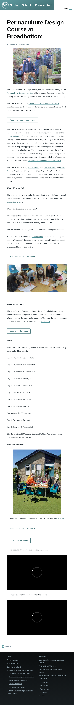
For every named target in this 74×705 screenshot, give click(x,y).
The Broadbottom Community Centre (44, 103)
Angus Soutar (33, 167)
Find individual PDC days (47, 666)
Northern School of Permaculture (31, 5)
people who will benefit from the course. (44, 160)
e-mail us (60, 519)
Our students (44, 685)
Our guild (43, 678)
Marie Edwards (50, 167)
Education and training (14, 667)
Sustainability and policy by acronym (21, 677)
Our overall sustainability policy (19, 673)
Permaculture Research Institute (20, 93)
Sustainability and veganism (18, 680)
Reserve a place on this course (22, 120)
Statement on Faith (15, 684)
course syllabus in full (16, 136)
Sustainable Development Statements (20, 670)
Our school (44, 682)
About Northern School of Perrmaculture (52, 675)
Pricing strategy (12, 663)
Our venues (43, 692)
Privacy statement (13, 660)
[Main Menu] (67, 8)
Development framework (17, 687)
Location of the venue (19, 331)
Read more (45, 321)
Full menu (42, 696)
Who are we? (45, 689)
